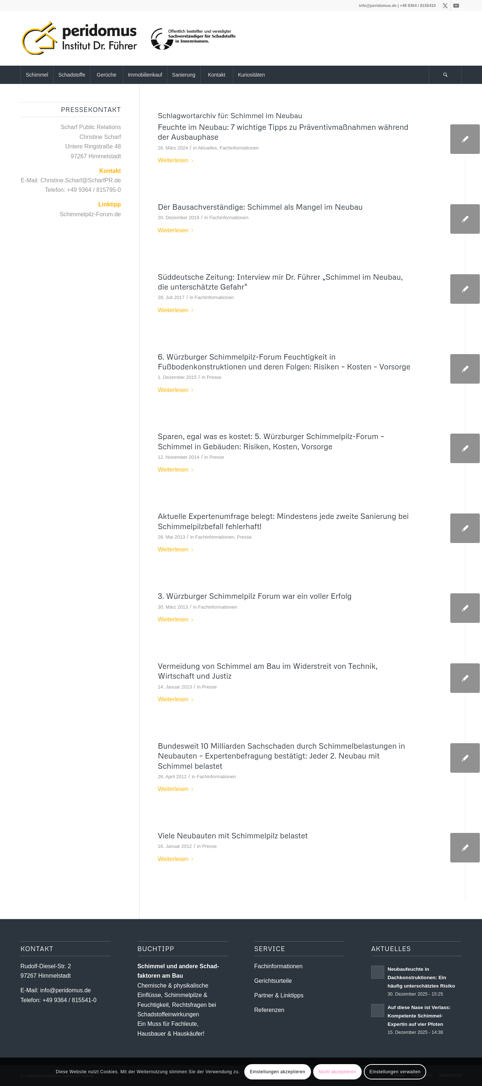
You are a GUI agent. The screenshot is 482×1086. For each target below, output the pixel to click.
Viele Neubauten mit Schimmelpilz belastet (233, 835)
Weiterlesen (177, 160)
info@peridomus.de (378, 5)
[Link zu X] (445, 5)
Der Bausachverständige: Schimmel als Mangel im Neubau (260, 207)
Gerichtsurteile (273, 981)
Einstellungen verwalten (395, 1071)
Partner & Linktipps (278, 995)
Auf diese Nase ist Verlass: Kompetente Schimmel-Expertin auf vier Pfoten (419, 1016)
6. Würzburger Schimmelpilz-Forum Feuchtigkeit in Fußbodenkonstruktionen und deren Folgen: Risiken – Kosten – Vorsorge (284, 361)
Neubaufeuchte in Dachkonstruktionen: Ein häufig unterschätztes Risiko (421, 977)
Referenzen (269, 1010)
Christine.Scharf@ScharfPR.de (80, 180)
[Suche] (445, 75)
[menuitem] (36, 75)
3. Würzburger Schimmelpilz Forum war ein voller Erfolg (255, 596)
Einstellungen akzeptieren (277, 1071)
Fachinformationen (239, 148)
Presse (214, 377)
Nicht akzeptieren (337, 1071)
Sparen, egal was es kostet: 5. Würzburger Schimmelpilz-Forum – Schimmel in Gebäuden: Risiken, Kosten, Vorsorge (271, 441)
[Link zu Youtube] (456, 5)
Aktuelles (207, 148)
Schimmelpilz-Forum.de (90, 214)
